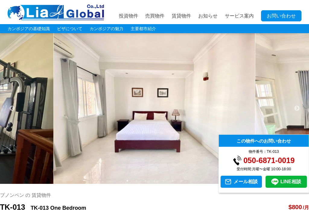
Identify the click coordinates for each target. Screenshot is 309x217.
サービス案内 (239, 15)
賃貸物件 (181, 15)
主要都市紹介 (143, 28)
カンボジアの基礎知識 (29, 28)
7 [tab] (182, 181)
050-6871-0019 (269, 160)
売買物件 (154, 15)
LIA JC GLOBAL (56, 12)
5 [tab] (164, 181)
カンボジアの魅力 (106, 28)
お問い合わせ (281, 15)
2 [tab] (136, 181)
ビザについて (69, 28)
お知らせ (208, 15)
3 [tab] (145, 181)
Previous (12, 108)
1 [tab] (127, 181)
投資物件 (128, 15)
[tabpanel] (154, 108)
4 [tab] (154, 181)
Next (297, 108)
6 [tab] (173, 181)
